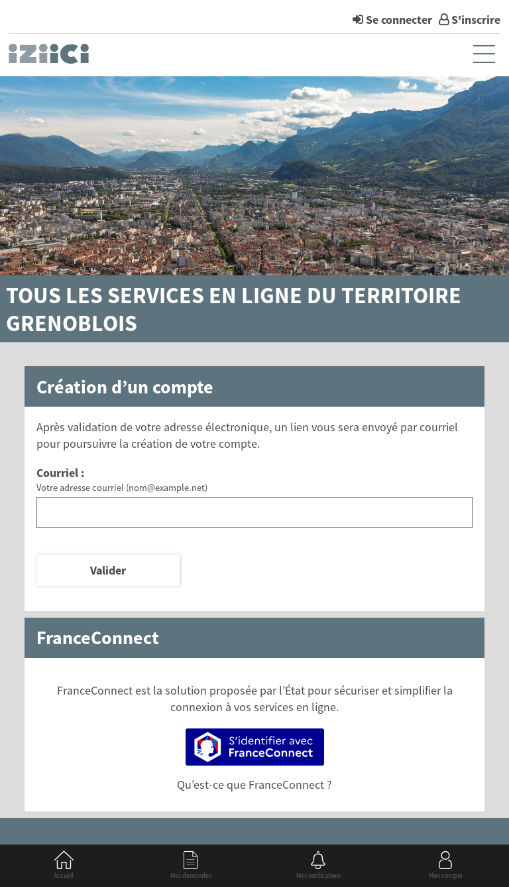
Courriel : (60, 472)
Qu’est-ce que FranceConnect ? (254, 784)
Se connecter (399, 19)
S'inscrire (475, 19)
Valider (108, 570)
